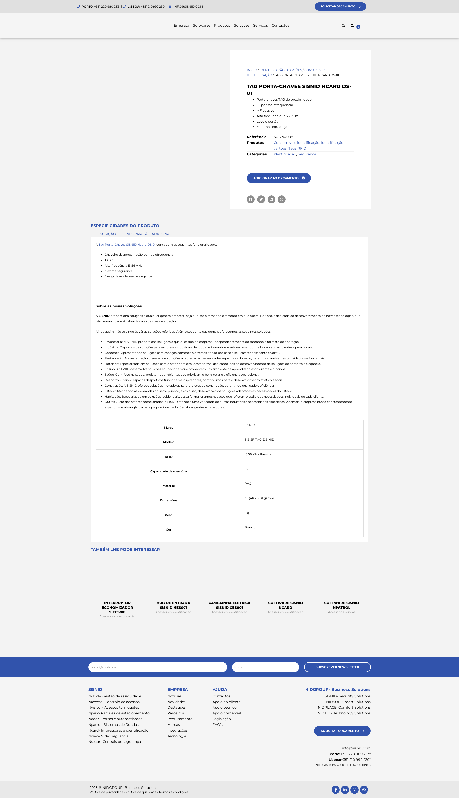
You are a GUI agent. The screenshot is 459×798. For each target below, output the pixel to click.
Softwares (201, 25)
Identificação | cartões (281, 70)
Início (252, 70)
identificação (285, 154)
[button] (343, 25)
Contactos (280, 25)
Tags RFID (297, 148)
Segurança (307, 154)
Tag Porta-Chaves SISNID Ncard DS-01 (127, 244)
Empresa (181, 25)
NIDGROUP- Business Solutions (338, 689)
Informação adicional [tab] (148, 234)
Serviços (260, 25)
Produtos (222, 25)
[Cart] (368, 26)
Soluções (241, 25)
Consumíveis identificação (296, 142)
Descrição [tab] (105, 234)
